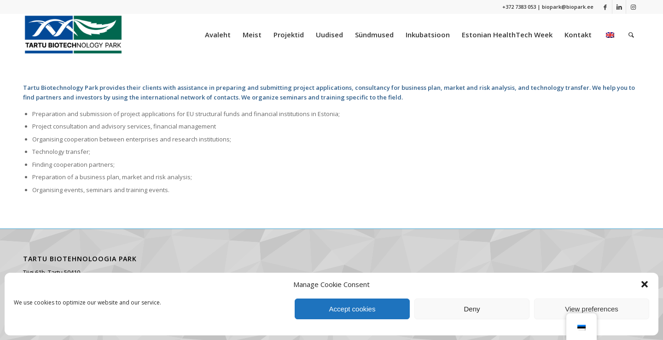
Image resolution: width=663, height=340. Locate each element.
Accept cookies (352, 309)
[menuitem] (218, 34)
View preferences (591, 309)
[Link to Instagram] (633, 7)
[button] (644, 284)
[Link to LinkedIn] (619, 7)
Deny (472, 309)
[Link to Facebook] (605, 7)
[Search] (631, 34)
